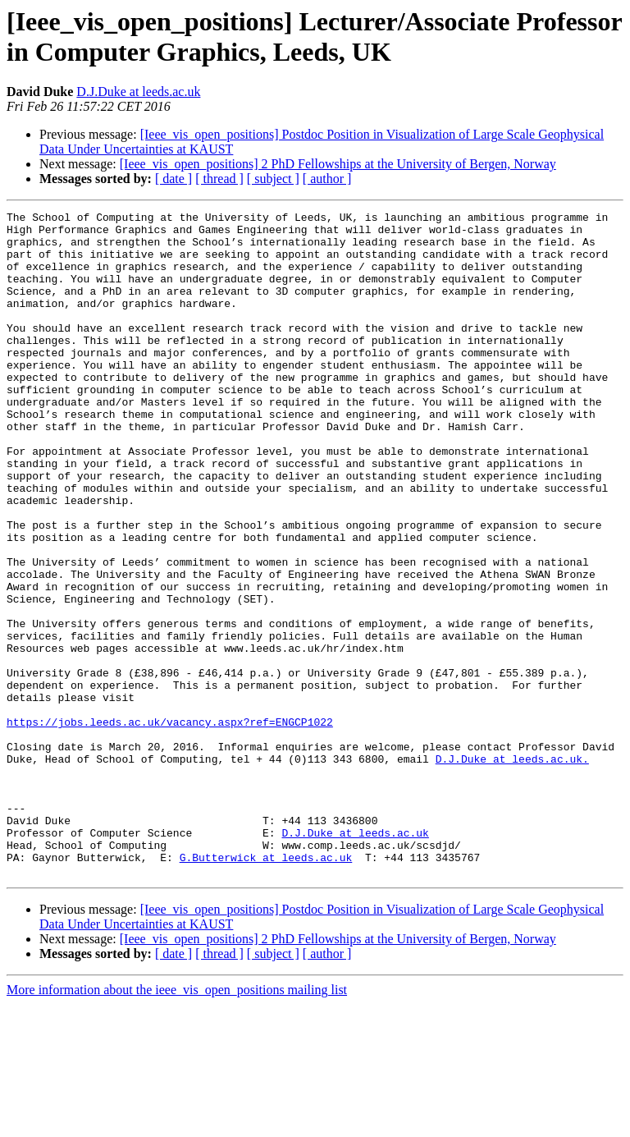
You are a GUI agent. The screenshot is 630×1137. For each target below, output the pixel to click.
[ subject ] (273, 179)
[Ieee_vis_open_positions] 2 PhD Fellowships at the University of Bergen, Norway (338, 164)
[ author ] (327, 179)
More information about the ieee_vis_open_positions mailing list (177, 1123)
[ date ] (173, 179)
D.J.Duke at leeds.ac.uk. (512, 869)
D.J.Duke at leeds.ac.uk (138, 92)
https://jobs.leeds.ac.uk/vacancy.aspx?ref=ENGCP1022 (170, 825)
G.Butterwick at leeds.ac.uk (266, 987)
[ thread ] (219, 179)
